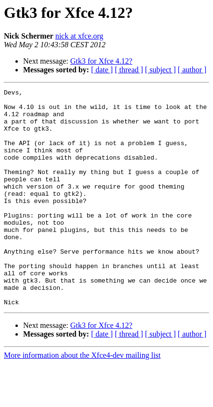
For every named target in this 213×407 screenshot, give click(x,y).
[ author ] (192, 70)
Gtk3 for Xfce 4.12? (101, 61)
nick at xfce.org (79, 36)
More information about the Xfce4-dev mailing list (82, 398)
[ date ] (102, 70)
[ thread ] (129, 70)
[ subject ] (160, 70)
